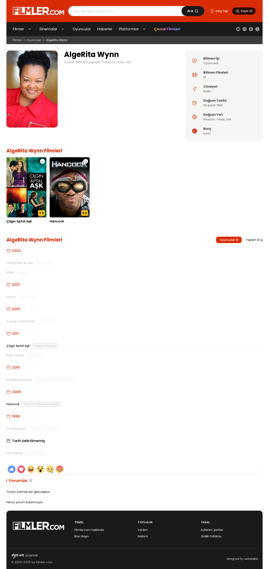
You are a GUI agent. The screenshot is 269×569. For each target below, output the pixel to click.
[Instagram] (245, 29)
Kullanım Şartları (212, 530)
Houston (209, 119)
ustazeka (251, 559)
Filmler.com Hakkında (89, 530)
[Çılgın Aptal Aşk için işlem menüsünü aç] (42, 161)
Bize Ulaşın (81, 536)
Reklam (143, 536)
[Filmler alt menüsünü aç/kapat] (29, 29)
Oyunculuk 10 (228, 240)
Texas (220, 119)
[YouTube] (238, 29)
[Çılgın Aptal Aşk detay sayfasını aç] (26, 187)
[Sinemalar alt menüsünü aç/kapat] (62, 29)
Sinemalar (48, 28)
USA (228, 119)
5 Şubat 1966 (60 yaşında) (82, 62)
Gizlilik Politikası (211, 536)
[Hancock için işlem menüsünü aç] (85, 161)
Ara (193, 11)
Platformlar (129, 28)
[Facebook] (251, 29)
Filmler (18, 28)
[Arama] (125, 11)
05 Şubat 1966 (213, 105)
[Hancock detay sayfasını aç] (70, 187)
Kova (206, 133)
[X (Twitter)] (257, 29)
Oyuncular (82, 28)
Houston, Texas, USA (117, 62)
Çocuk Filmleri (167, 28)
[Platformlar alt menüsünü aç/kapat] (144, 29)
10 (204, 77)
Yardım (143, 530)
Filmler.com (44, 562)
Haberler (104, 28)
